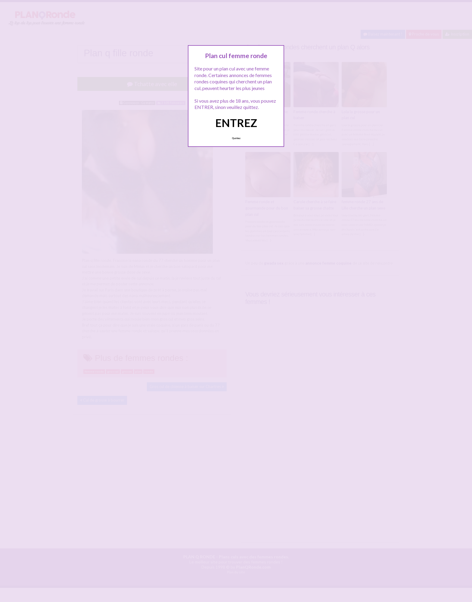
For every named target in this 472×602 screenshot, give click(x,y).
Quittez (236, 138)
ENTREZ (236, 122)
